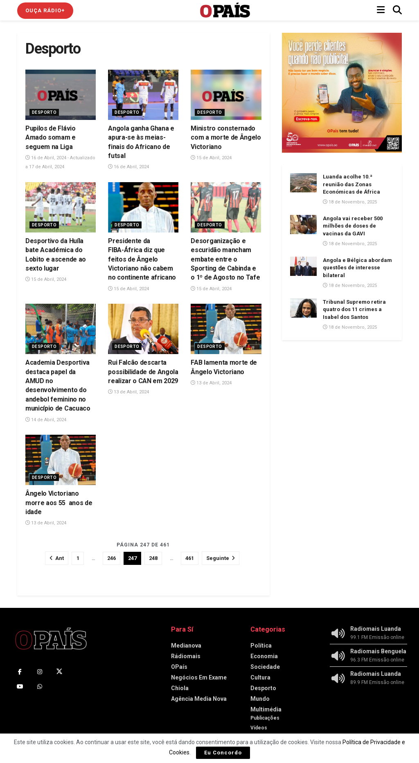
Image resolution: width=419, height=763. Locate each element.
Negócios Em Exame (199, 677)
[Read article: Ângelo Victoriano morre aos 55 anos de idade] (60, 460)
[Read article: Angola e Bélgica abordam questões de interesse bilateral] (303, 266)
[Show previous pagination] (56, 558)
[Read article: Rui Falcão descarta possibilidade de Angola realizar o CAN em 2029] (143, 329)
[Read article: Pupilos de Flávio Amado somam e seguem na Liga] (60, 95)
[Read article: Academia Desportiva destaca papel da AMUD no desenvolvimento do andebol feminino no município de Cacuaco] (60, 329)
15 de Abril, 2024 (211, 157)
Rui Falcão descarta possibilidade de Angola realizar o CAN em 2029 (143, 372)
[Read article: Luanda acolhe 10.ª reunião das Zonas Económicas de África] (303, 182)
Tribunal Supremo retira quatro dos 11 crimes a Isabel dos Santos (354, 309)
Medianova (186, 645)
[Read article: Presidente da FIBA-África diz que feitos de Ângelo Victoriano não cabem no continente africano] (143, 207)
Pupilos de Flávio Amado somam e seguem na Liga (50, 137)
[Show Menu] (381, 10)
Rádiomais (185, 656)
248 (153, 558)
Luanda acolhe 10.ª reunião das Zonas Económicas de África (351, 184)
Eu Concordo (223, 752)
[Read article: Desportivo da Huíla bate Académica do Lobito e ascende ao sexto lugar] (60, 207)
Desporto (44, 112)
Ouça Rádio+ (45, 10)
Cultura (260, 677)
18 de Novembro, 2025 (350, 202)
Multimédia (266, 709)
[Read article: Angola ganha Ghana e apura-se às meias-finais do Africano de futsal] (143, 95)
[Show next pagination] (220, 558)
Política (261, 645)
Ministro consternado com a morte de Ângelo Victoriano (226, 137)
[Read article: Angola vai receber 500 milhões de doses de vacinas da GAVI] (303, 224)
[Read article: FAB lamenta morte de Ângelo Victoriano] (226, 329)
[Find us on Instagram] (39, 671)
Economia (264, 656)
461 (189, 558)
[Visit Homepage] (225, 10)
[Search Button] (397, 10)
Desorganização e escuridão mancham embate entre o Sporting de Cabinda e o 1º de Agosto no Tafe (225, 259)
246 (111, 558)
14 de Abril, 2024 (45, 419)
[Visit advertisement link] (342, 93)
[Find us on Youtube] (20, 686)
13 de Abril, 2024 (128, 392)
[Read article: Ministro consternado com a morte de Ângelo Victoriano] (226, 95)
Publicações (264, 718)
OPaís (179, 667)
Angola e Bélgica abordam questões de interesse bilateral (357, 267)
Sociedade (265, 667)
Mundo (260, 698)
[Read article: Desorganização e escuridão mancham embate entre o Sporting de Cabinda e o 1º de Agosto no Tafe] (226, 207)
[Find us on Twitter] (59, 671)
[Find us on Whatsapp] (39, 686)
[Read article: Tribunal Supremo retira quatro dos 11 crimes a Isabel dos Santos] (303, 307)
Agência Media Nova (199, 698)
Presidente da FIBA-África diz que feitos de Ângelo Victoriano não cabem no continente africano (142, 259)
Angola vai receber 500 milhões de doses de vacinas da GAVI (353, 225)
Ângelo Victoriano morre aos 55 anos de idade (58, 503)
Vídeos (258, 728)
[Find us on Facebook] (20, 671)
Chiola (180, 688)
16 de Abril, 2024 (128, 166)
